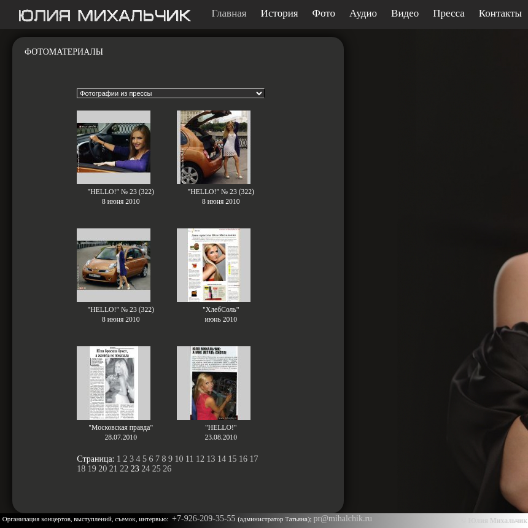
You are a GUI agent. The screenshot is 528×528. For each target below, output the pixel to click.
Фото (324, 13)
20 (102, 468)
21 (113, 468)
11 (189, 459)
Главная (229, 13)
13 (210, 459)
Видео (405, 13)
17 (253, 459)
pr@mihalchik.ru (342, 518)
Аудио (363, 13)
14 (221, 459)
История (279, 13)
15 (232, 459)
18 (81, 468)
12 (200, 459)
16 (243, 459)
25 (156, 468)
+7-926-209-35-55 (205, 518)
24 (145, 468)
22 (124, 468)
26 (167, 468)
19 (92, 468)
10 (179, 459)
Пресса (449, 13)
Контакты (500, 13)
